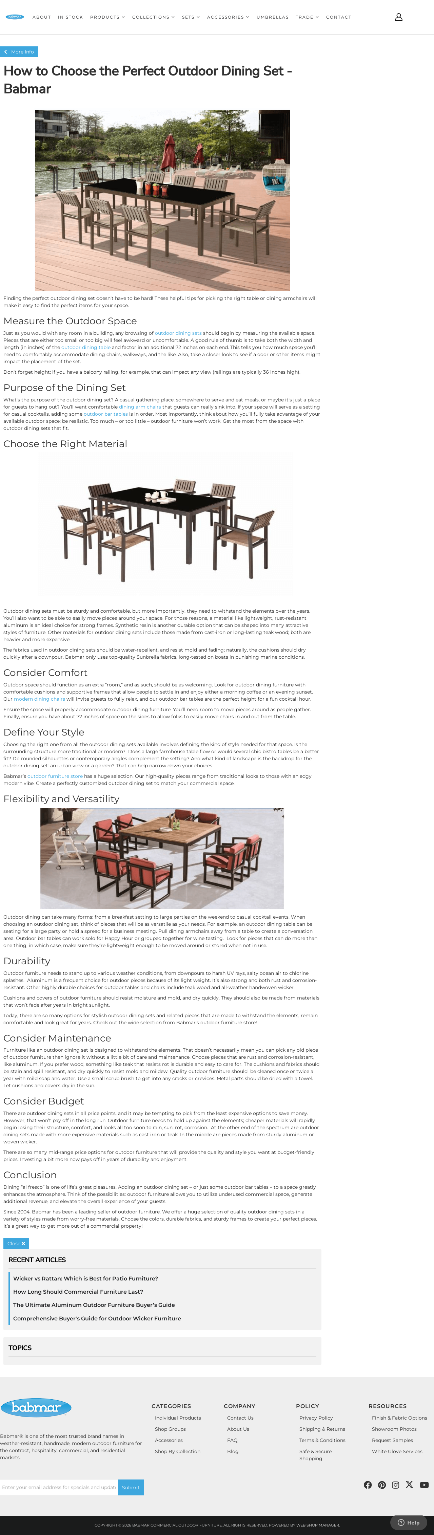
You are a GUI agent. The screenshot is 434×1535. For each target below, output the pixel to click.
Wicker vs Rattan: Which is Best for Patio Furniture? (85, 1278)
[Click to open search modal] (381, 16)
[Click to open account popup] (398, 16)
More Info (19, 52)
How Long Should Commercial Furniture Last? (78, 1292)
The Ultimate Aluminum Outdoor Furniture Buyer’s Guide (94, 1305)
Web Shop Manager (317, 1525)
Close (16, 1244)
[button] (108, 17)
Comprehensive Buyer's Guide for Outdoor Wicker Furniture (97, 1318)
